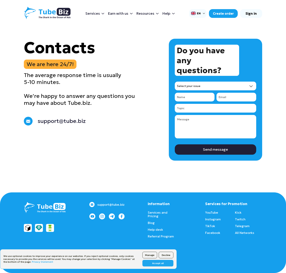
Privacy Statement (42, 261)
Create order (223, 13)
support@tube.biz (107, 204)
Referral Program (161, 236)
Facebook (212, 232)
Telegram (242, 226)
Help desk (155, 229)
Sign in (251, 13)
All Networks (244, 232)
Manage (150, 255)
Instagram (213, 219)
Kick (238, 212)
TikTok (210, 226)
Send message (215, 149)
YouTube (211, 212)
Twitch (240, 219)
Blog (151, 223)
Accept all (158, 263)
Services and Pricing (157, 214)
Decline (166, 255)
